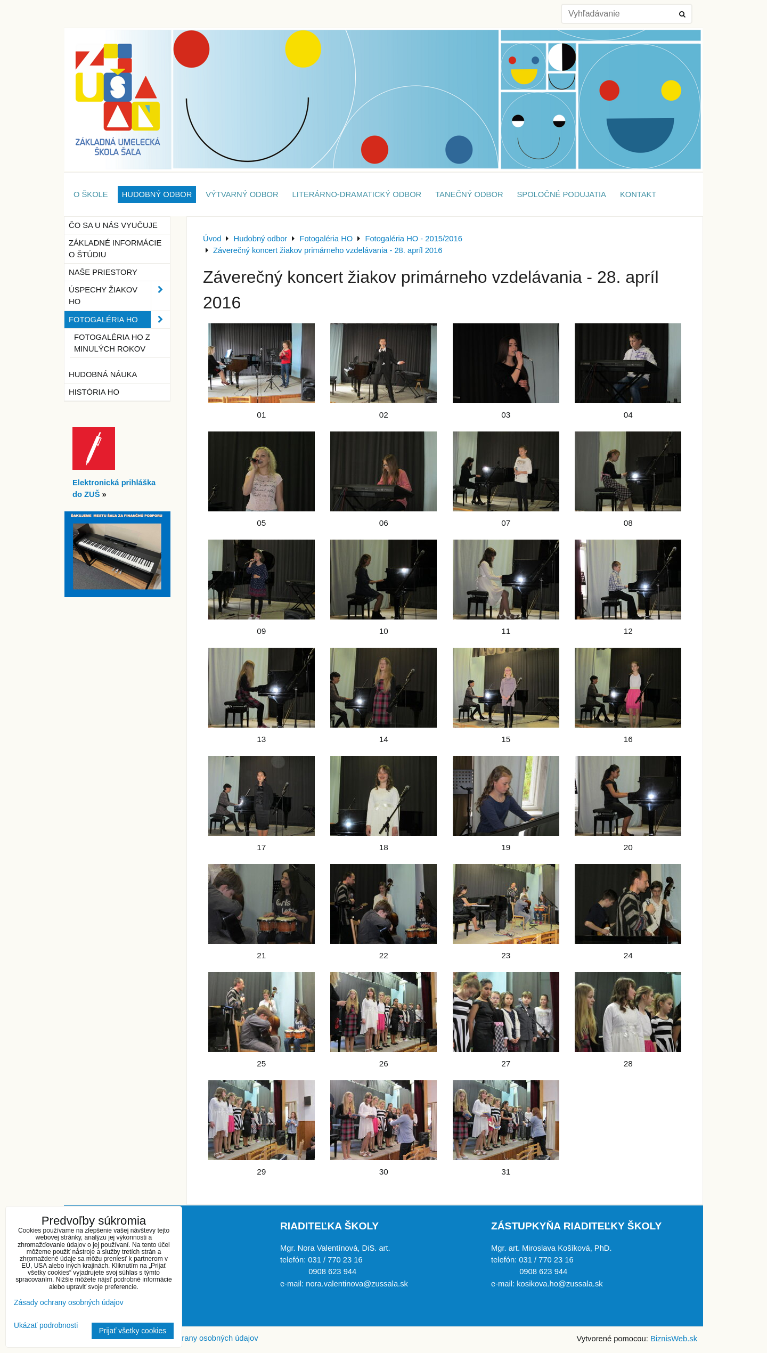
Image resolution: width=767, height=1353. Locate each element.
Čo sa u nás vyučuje (113, 225)
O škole (91, 194)
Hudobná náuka (103, 374)
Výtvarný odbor (242, 194)
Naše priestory (103, 272)
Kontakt (638, 194)
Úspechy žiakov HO (119, 295)
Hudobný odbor (157, 194)
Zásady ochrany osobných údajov (199, 1338)
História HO (94, 392)
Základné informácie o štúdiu (115, 249)
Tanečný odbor (469, 194)
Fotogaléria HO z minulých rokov (112, 343)
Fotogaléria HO (119, 319)
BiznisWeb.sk (673, 1338)
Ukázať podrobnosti (46, 1326)
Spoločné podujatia (561, 194)
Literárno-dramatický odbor (357, 194)
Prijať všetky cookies (132, 1331)
